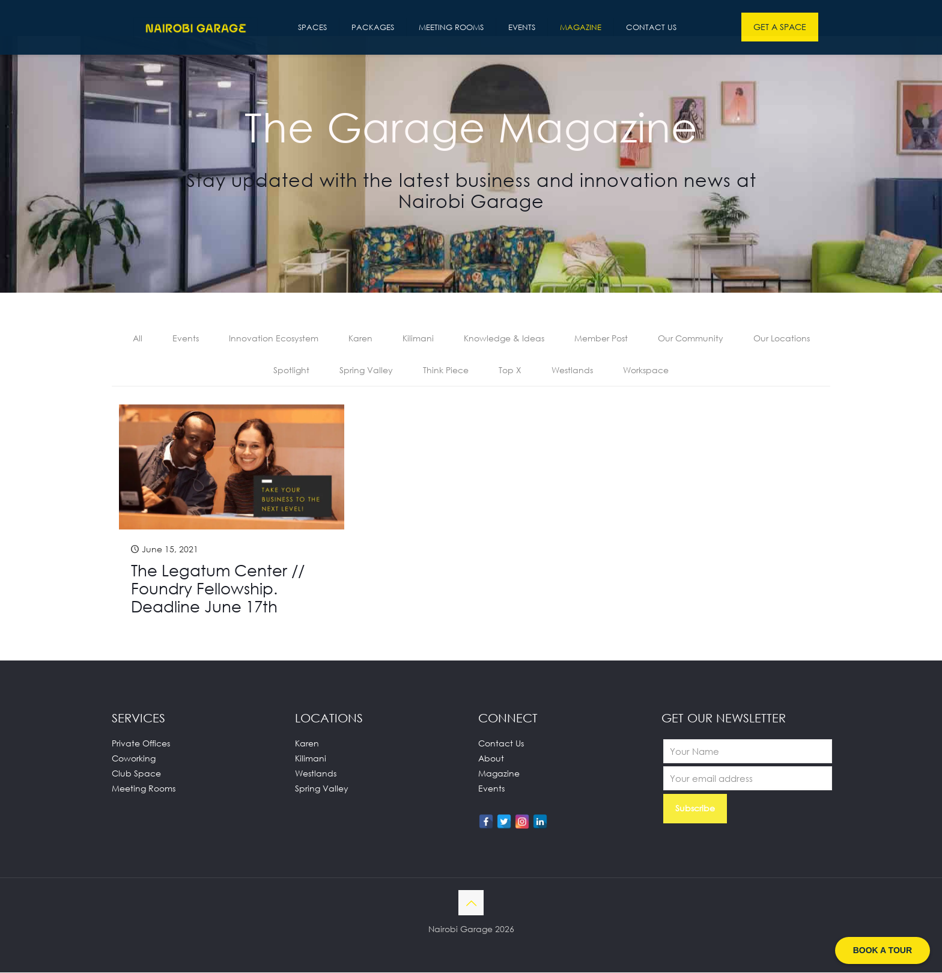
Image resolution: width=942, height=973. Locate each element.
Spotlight (291, 370)
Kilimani (418, 339)
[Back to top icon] (471, 903)
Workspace (646, 370)
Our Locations (781, 339)
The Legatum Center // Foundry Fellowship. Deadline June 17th (218, 589)
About (491, 759)
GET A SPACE (779, 27)
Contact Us (501, 744)
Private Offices (141, 744)
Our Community (690, 339)
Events (185, 339)
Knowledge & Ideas (504, 339)
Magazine (499, 774)
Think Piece (446, 370)
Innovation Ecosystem (273, 339)
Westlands (572, 370)
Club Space (136, 774)
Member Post (601, 339)
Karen (360, 339)
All (137, 339)
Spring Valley (366, 370)
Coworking (134, 759)
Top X (510, 370)
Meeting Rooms (143, 789)
